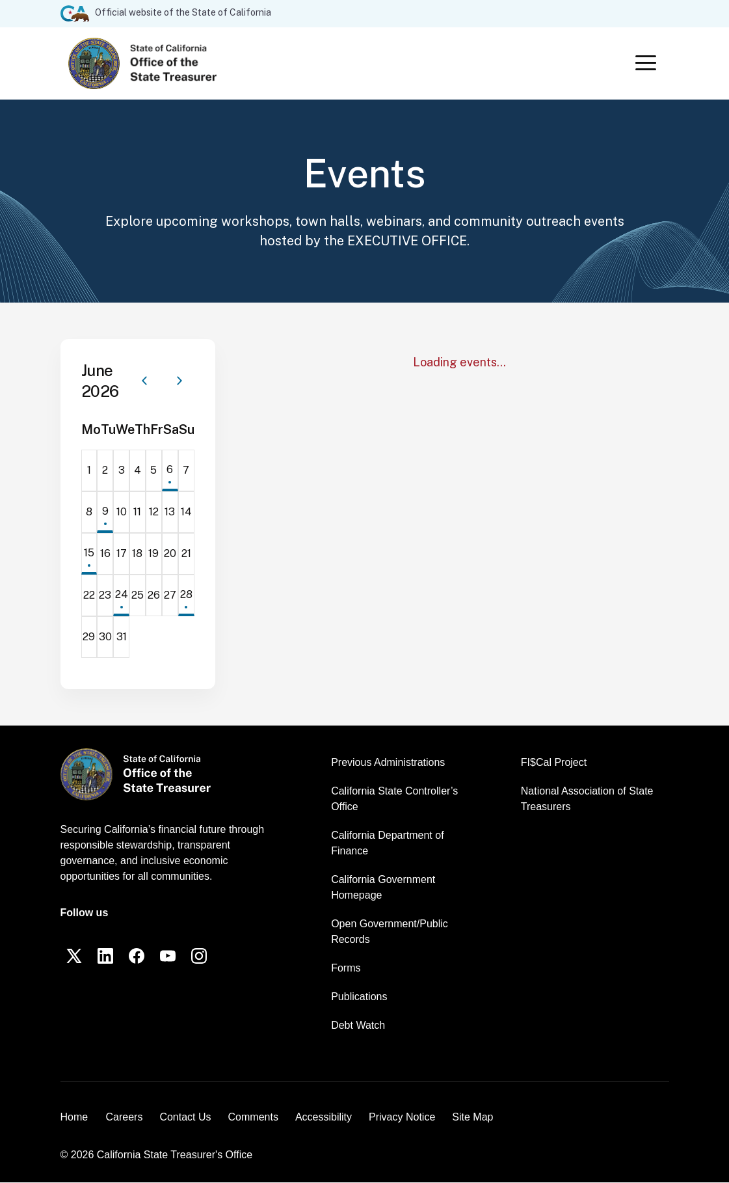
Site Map (472, 1117)
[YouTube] (168, 956)
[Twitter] (74, 956)
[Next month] (179, 381)
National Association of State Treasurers (587, 799)
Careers (124, 1117)
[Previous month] (144, 381)
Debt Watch (358, 1025)
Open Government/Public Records (389, 932)
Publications (359, 997)
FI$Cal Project (554, 762)
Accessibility (323, 1117)
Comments (253, 1117)
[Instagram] (199, 956)
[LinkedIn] (106, 956)
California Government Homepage (383, 888)
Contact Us (185, 1117)
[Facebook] (137, 956)
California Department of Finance (387, 843)
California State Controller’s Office (394, 799)
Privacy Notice (402, 1117)
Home (74, 1117)
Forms (345, 968)
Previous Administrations (388, 762)
